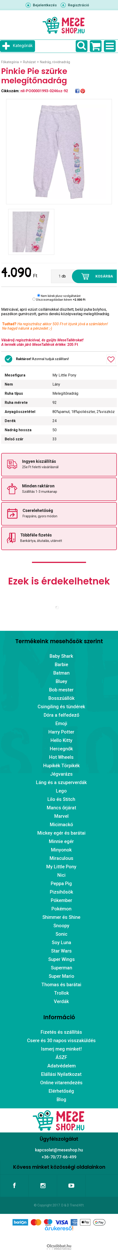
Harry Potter (61, 732)
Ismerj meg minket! (61, 1049)
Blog (61, 1099)
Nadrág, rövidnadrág (55, 62)
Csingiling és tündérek (61, 706)
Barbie (61, 664)
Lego (61, 791)
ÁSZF (61, 1057)
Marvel (61, 816)
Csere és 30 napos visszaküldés (61, 1040)
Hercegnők (61, 749)
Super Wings (61, 959)
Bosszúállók (61, 698)
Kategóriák (23, 45)
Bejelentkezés (45, 5)
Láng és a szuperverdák (61, 782)
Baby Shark (61, 656)
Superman (61, 968)
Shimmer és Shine (61, 917)
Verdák (61, 1001)
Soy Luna (61, 942)
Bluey (61, 681)
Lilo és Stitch (61, 799)
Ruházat (29, 62)
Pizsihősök (61, 892)
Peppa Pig (61, 883)
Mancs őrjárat (61, 808)
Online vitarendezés (61, 1082)
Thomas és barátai (61, 984)
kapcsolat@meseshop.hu (59, 1149)
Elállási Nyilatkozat (61, 1074)
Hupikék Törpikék (61, 765)
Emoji (61, 723)
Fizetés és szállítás (61, 1032)
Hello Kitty (61, 740)
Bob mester (61, 690)
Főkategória (10, 62)
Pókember (61, 900)
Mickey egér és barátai (61, 833)
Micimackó (61, 824)
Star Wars (61, 951)
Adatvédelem (61, 1066)
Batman (61, 673)
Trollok (61, 993)
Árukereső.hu (59, 1235)
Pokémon (61, 909)
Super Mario (61, 976)
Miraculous (61, 858)
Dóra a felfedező (61, 715)
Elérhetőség (61, 1091)
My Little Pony (61, 866)
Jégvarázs (61, 774)
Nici (61, 875)
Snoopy (61, 925)
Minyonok (61, 850)
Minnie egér (61, 841)
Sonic (61, 934)
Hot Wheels (61, 757)
